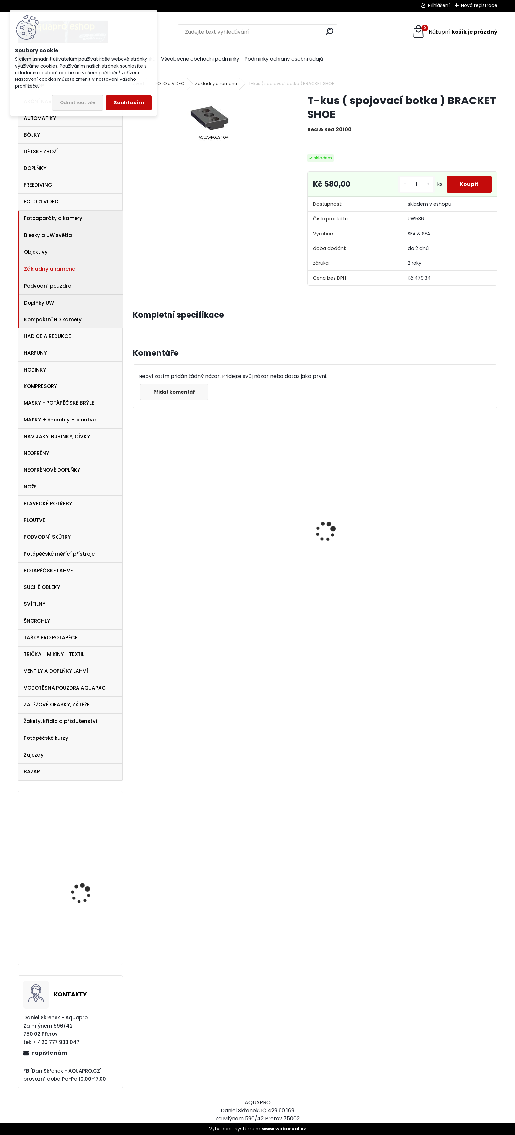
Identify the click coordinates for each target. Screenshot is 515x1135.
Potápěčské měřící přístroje (59, 553)
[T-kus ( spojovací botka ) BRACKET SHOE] (209, 118)
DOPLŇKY (35, 168)
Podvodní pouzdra (48, 286)
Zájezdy (34, 754)
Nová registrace (479, 5)
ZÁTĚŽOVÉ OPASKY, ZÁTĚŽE (57, 704)
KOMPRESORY (40, 386)
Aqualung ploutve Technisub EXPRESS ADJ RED (88, 938)
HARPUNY (35, 353)
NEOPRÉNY (36, 453)
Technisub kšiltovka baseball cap (84, 825)
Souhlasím (129, 102)
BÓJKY (32, 134)
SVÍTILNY (34, 604)
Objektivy (36, 251)
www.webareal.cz (284, 1128)
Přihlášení (439, 5)
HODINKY (35, 369)
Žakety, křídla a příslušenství (60, 721)
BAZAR (32, 771)
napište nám (49, 1052)
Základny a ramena (50, 269)
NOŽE (30, 486)
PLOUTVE (34, 520)
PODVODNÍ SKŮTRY (47, 536)
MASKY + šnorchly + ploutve (60, 419)
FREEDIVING (38, 184)
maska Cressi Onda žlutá (170, 552)
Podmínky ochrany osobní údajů (284, 59)
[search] (329, 31)
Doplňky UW (39, 302)
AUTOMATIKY (40, 118)
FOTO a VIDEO (41, 201)
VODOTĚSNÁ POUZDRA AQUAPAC (65, 687)
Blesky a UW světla (48, 235)
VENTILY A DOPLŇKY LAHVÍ (56, 671)
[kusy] (416, 184)
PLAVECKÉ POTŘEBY (48, 503)
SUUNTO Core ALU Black (88, 877)
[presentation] (136, 520)
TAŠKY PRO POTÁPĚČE (51, 637)
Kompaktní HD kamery (53, 319)
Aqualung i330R (342, 557)
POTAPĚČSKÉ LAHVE (48, 570)
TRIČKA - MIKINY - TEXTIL (54, 654)
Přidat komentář (174, 392)
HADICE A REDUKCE (47, 336)
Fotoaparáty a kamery (53, 218)
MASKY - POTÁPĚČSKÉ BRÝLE (59, 402)
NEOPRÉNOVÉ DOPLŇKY (52, 469)
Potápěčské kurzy (46, 738)
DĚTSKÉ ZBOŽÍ (41, 151)
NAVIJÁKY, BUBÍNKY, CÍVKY (57, 436)
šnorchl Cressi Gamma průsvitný (259, 581)
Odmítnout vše (77, 103)
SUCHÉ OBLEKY (42, 587)
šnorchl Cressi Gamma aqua (451, 583)
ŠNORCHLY (37, 620)
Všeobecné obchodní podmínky (200, 59)
